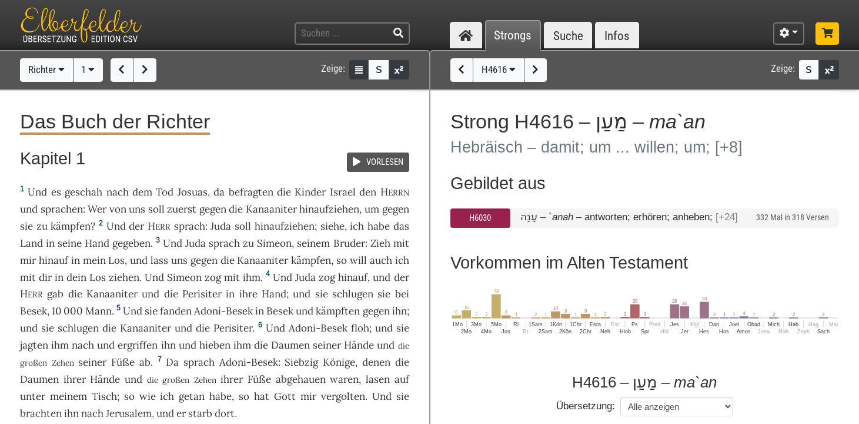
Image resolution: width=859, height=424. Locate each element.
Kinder (310, 192)
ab (145, 362)
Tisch (104, 396)
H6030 (480, 218)
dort (225, 413)
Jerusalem (129, 413)
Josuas (193, 192)
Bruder (349, 243)
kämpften (338, 310)
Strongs (513, 35)
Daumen (290, 345)
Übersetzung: (585, 406)
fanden (176, 310)
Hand (97, 243)
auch (381, 260)
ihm (251, 277)
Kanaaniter (271, 209)
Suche (568, 35)
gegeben (131, 243)
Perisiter (202, 293)
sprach (189, 226)
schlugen (352, 293)
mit (401, 243)
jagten (34, 345)
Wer (97, 209)
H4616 (499, 69)
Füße (123, 362)
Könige (339, 362)
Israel (343, 192)
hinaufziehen (329, 209)
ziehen (124, 277)
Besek (33, 310)
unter (32, 396)
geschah (83, 192)
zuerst (181, 209)
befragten (251, 192)
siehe (332, 226)
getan (192, 396)
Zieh (380, 243)
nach (117, 192)
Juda (220, 226)
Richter (46, 69)
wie (147, 396)
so (244, 396)
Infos (617, 35)
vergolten (343, 396)
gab (55, 293)
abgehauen (301, 379)
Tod (164, 192)
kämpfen (71, 226)
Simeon (274, 243)
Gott (285, 396)
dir (45, 277)
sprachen (62, 209)
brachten (41, 413)
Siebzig (301, 362)
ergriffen (138, 345)
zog (213, 277)
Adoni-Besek (223, 310)
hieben (214, 345)
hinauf (53, 260)
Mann (98, 310)
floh (360, 328)
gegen (212, 209)
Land (31, 243)
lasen (378, 379)
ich (402, 260)
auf (402, 379)
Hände (359, 345)
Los (116, 260)
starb (200, 413)
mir (28, 260)
